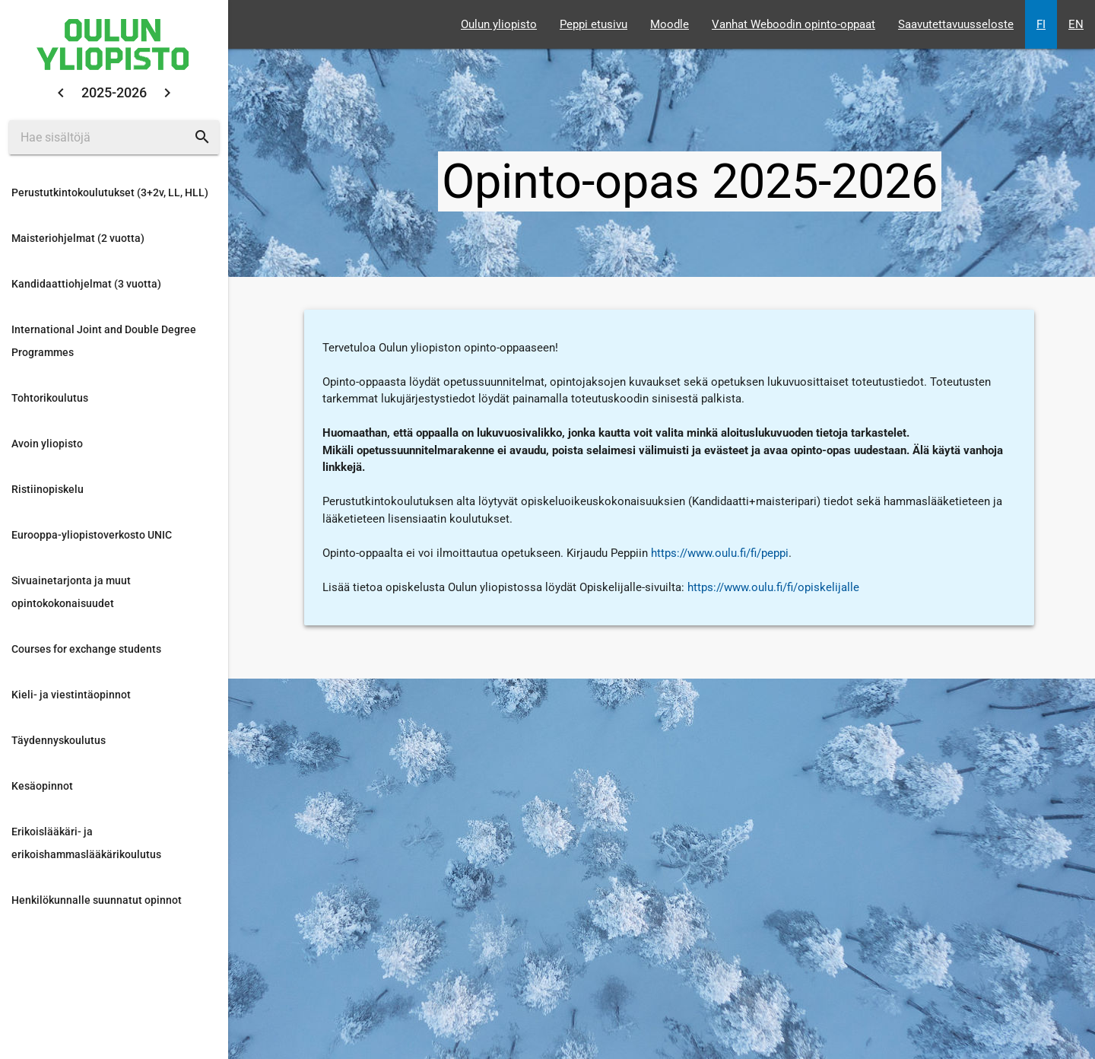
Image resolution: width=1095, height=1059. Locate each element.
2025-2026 (114, 92)
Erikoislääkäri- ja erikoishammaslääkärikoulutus (86, 842)
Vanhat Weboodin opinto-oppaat (793, 24)
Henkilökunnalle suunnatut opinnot (96, 900)
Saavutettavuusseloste (956, 24)
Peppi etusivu (593, 24)
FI (1041, 24)
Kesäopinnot (42, 786)
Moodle (669, 24)
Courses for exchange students (86, 649)
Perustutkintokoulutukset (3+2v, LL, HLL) (109, 192)
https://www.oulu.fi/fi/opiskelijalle (773, 587)
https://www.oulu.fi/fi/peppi (720, 553)
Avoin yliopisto (47, 443)
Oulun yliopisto (499, 24)
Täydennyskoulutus (58, 740)
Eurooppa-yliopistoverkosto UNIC (91, 535)
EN (1076, 24)
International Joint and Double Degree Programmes (103, 340)
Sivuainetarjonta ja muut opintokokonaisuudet (71, 591)
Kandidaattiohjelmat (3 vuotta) (86, 284)
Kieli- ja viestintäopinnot (71, 695)
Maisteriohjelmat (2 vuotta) (77, 238)
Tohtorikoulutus (49, 398)
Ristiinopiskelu (47, 489)
